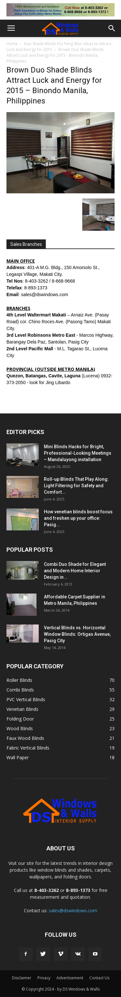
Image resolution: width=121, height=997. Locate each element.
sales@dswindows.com (73, 910)
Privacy (43, 978)
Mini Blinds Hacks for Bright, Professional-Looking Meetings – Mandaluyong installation (77, 453)
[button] (112, 28)
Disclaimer (21, 978)
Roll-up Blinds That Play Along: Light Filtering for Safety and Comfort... (76, 486)
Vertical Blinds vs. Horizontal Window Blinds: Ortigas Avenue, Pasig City (77, 634)
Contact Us (99, 978)
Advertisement (69, 978)
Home (12, 43)
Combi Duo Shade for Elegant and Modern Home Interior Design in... (75, 571)
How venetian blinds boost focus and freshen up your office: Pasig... (78, 518)
